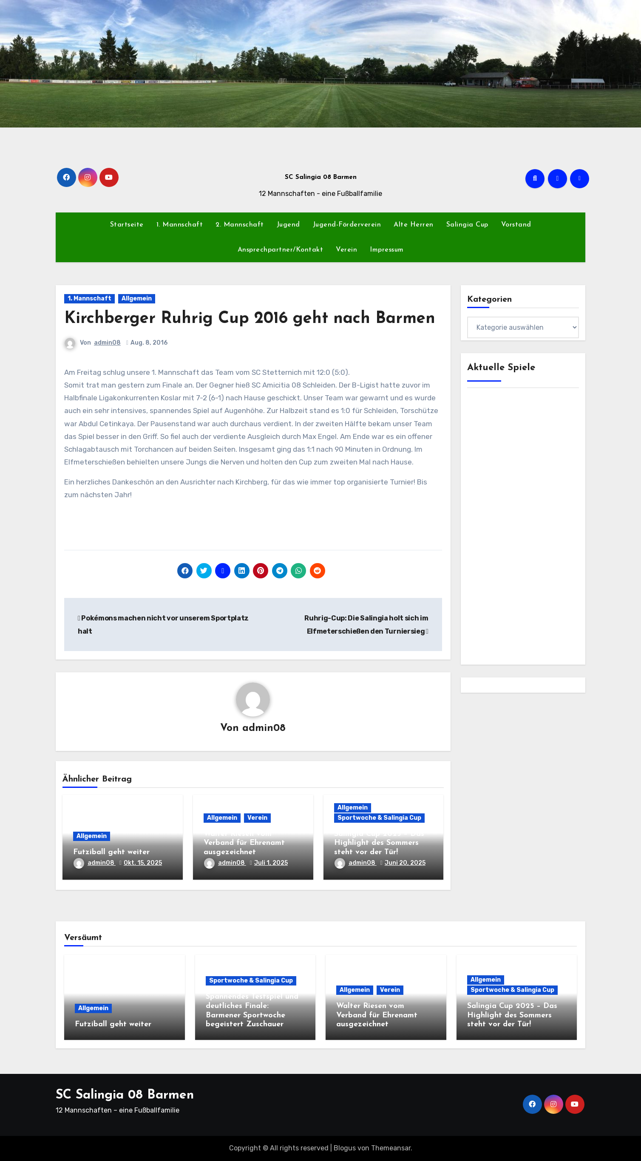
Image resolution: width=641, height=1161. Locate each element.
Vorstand (516, 224)
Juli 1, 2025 (271, 863)
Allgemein (137, 298)
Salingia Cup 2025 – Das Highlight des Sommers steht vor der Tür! (379, 843)
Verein (346, 249)
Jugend (288, 224)
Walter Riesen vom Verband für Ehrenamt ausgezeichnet (244, 843)
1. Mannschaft (179, 224)
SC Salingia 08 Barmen (321, 177)
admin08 (107, 342)
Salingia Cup (467, 224)
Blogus (345, 1148)
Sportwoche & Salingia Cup (379, 817)
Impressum (387, 249)
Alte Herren (414, 224)
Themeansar (391, 1148)
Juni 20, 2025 (405, 863)
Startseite (127, 224)
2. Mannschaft (240, 224)
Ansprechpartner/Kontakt (280, 249)
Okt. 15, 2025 (143, 863)
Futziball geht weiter (111, 852)
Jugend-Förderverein (347, 224)
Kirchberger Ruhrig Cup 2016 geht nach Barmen (249, 319)
